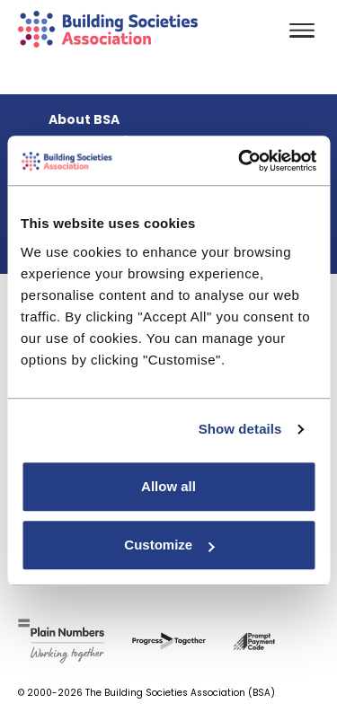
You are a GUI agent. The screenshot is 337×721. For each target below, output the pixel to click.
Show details (240, 428)
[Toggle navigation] (302, 32)
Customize (169, 544)
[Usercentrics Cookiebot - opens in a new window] (240, 160)
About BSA (84, 119)
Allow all (168, 486)
